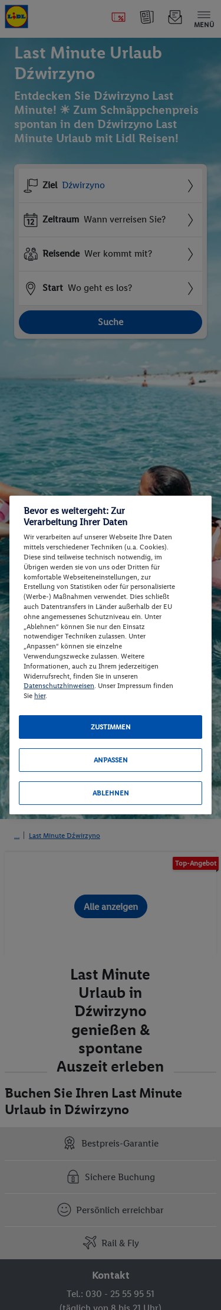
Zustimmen (111, 727)
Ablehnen (111, 793)
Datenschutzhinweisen (59, 686)
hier (39, 696)
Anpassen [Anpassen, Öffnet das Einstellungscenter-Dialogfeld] (111, 760)
